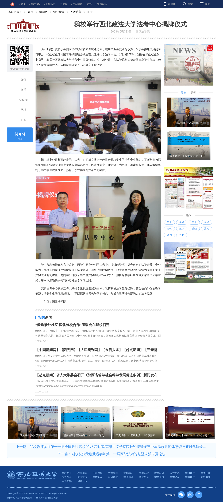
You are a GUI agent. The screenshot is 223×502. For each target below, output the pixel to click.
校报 (89, 4)
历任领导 (97, 473)
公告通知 (205, 477)
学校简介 (67, 473)
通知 (194, 228)
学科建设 (190, 473)
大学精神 (113, 473)
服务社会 (67, 477)
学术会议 (97, 477)
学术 (169, 222)
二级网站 (77, 4)
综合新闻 (58, 11)
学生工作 (205, 473)
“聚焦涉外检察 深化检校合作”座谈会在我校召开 (72, 325)
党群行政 (144, 473)
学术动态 (175, 477)
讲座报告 (82, 477)
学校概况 (36, 4)
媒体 (169, 228)
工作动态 (50, 4)
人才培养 (75, 11)
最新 (183, 92)
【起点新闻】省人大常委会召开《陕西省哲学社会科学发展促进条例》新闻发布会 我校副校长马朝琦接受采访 (119, 375)
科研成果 (113, 477)
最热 (194, 92)
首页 (23, 4)
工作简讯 (67, 480)
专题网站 (102, 4)
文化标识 (128, 473)
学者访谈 (128, 477)
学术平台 (159, 477)
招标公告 (82, 480)
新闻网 (64, 4)
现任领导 (82, 473)
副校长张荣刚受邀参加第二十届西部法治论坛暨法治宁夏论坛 (118, 454)
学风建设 (190, 477)
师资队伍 (144, 477)
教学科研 (159, 473)
